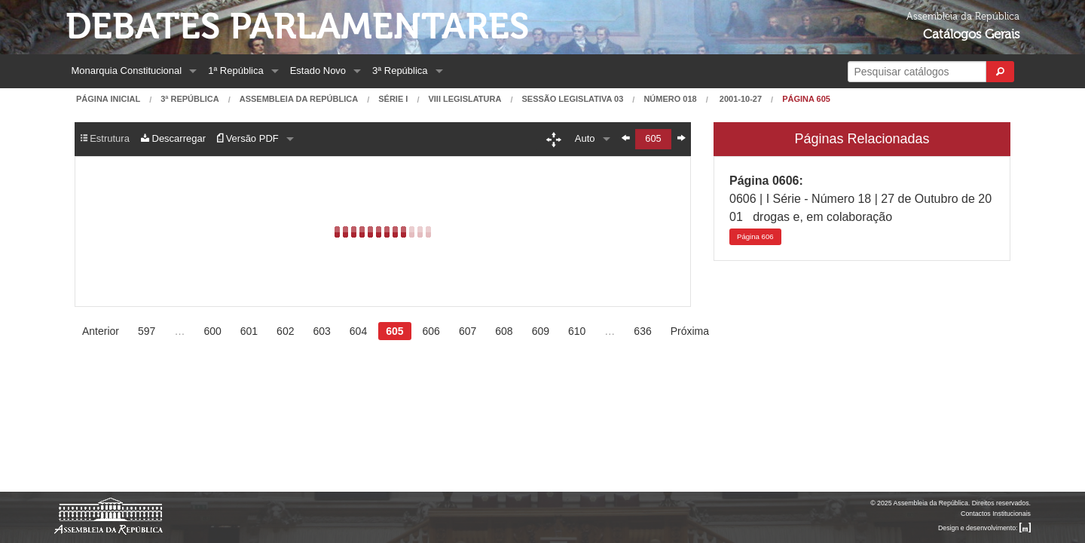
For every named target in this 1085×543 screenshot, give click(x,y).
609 (540, 331)
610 (576, 331)
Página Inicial (108, 99)
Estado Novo (318, 70)
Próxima (690, 331)
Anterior (100, 331)
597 (146, 331)
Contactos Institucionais (996, 513)
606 (755, 236)
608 (503, 331)
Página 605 (806, 99)
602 (285, 331)
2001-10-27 (739, 99)
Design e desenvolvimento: (984, 528)
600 (212, 331)
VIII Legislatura (464, 99)
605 (394, 331)
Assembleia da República (299, 99)
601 (249, 331)
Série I (393, 99)
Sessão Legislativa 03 (572, 99)
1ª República (235, 70)
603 (321, 331)
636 (642, 331)
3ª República (399, 70)
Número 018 (669, 99)
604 (358, 331)
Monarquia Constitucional (127, 70)
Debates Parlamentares (297, 27)
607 (467, 331)
